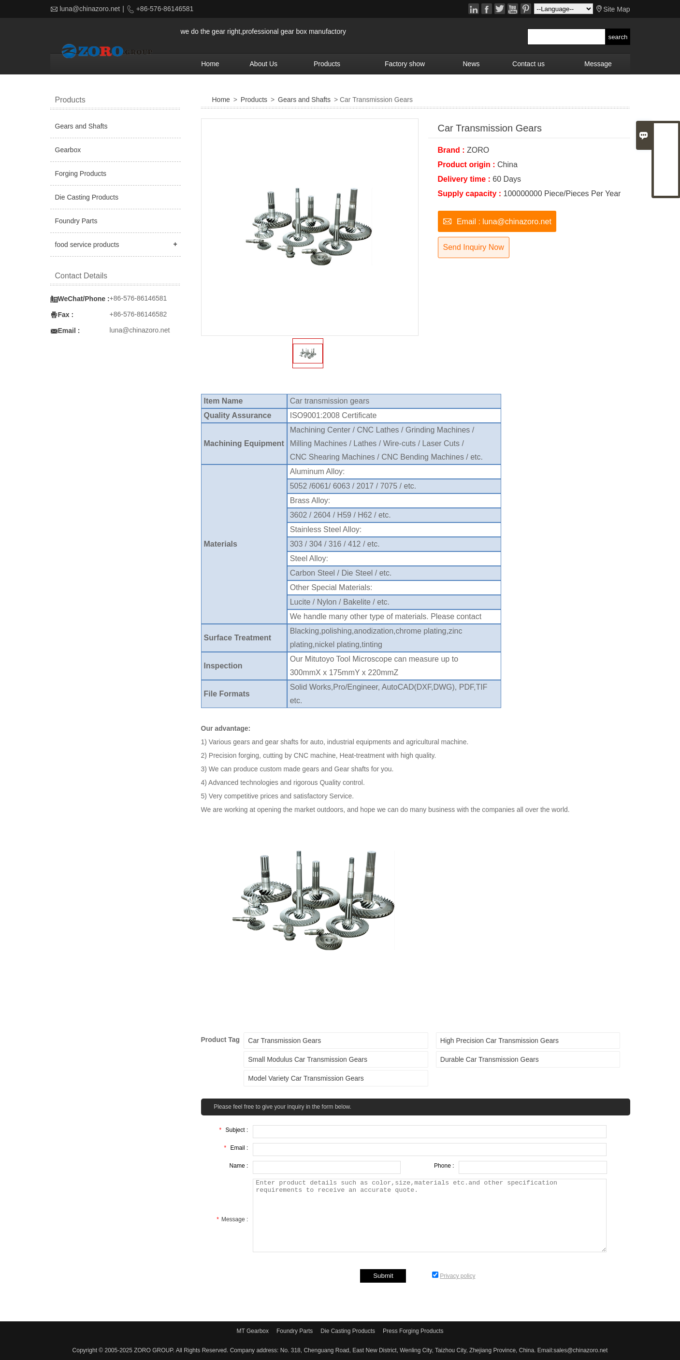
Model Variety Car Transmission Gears (305, 1078)
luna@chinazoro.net (89, 9)
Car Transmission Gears (284, 1040)
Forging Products (81, 173)
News (471, 64)
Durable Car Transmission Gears (489, 1059)
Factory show (405, 64)
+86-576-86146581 (164, 9)
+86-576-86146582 (138, 314)
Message (598, 64)
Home (210, 64)
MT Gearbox (253, 1331)
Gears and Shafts (304, 99)
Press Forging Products (413, 1331)
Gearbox (68, 150)
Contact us (528, 64)
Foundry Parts (76, 221)
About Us (264, 64)
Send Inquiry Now (473, 247)
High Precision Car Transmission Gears (499, 1040)
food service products (87, 244)
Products (327, 64)
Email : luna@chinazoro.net (497, 221)
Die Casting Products (87, 197)
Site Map (616, 9)
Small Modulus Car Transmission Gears (307, 1059)
